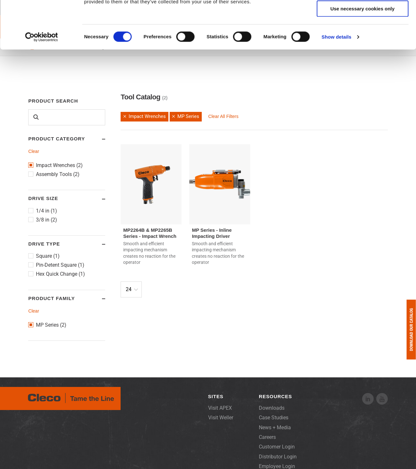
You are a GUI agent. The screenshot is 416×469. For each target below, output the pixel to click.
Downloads (271, 408)
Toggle (97, 139)
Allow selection (362, 35)
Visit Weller (220, 418)
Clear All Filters (223, 116)
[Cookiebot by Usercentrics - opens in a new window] (41, 82)
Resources (275, 396)
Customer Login (277, 447)
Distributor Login (278, 457)
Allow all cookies (362, 16)
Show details (337, 81)
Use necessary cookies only (362, 53)
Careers (267, 437)
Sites (216, 396)
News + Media (275, 427)
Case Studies (273, 418)
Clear (33, 151)
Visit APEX (220, 408)
